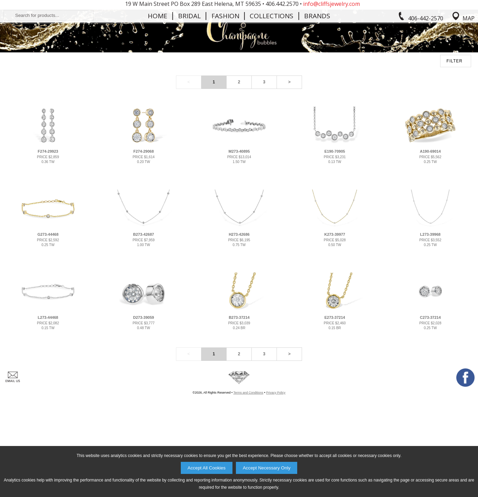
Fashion (225, 70)
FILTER (455, 138)
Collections (271, 70)
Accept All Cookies (207, 467)
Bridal (189, 70)
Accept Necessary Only (267, 467)
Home (157, 70)
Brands (317, 70)
